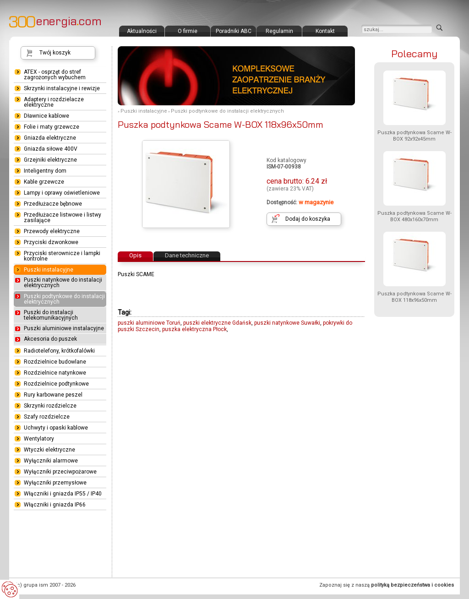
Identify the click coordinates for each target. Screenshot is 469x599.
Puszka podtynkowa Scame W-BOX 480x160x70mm (414, 216)
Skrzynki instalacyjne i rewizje (62, 88)
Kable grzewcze (44, 182)
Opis (135, 255)
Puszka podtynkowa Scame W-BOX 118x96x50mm (414, 297)
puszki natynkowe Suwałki (287, 323)
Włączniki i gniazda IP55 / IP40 (63, 493)
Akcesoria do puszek (50, 339)
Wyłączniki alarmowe (51, 460)
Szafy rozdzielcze (47, 417)
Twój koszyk (55, 52)
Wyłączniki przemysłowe (55, 482)
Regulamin (279, 31)
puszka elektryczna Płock (194, 329)
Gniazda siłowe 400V (50, 149)
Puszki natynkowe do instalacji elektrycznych (63, 283)
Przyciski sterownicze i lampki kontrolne (62, 256)
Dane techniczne (187, 255)
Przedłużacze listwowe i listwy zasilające (62, 217)
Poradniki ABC (233, 31)
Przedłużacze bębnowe (53, 204)
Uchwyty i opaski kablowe (56, 428)
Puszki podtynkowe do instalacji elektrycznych (227, 111)
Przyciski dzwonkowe (51, 242)
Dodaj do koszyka (307, 219)
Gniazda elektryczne (50, 138)
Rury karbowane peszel (53, 395)
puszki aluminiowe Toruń (149, 323)
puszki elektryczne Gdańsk (217, 323)
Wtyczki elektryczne (49, 450)
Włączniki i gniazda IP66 (55, 504)
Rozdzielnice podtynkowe (56, 384)
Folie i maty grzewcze (51, 127)
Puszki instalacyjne (143, 111)
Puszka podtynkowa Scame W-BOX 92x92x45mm (414, 136)
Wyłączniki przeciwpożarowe (60, 471)
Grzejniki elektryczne (50, 160)
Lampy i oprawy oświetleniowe (62, 193)
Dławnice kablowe (46, 116)
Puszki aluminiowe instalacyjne (64, 328)
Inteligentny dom (45, 171)
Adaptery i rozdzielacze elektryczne (54, 102)
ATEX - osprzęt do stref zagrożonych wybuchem (55, 75)
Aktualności (142, 31)
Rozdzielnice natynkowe (55, 373)
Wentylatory (39, 439)
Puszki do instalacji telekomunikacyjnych (51, 315)
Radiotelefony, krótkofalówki (59, 351)
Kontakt (325, 31)
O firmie (187, 31)
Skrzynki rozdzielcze (50, 406)
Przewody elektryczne (52, 231)
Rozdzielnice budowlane (55, 362)
